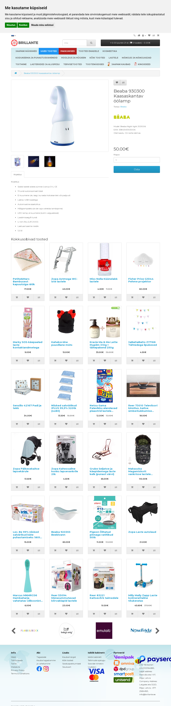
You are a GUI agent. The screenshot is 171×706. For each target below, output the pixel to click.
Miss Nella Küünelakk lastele (104, 280)
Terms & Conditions (20, 673)
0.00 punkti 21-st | (130, 42)
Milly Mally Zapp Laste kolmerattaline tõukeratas (142, 598)
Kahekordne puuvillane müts (61, 343)
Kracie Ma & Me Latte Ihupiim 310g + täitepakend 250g (104, 344)
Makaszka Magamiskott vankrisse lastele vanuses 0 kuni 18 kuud (140, 474)
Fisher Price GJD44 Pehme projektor (141, 280)
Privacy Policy (18, 670)
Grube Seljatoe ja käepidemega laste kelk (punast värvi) (103, 471)
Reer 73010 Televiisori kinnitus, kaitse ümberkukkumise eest (142, 409)
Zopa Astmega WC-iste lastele (64, 280)
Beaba (123, 106)
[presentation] (13, 631)
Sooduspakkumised (71, 663)
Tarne (13, 663)
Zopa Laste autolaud (142, 531)
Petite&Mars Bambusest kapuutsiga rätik (24, 281)
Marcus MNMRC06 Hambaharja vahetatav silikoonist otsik (27, 599)
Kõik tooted (67, 660)
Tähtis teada (17, 660)
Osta (137, 169)
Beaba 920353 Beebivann (60, 533)
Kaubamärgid (69, 657)
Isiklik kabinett (95, 657)
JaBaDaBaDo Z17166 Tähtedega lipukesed (142, 343)
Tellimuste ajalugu (96, 660)
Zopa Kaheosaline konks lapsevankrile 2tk (64, 471)
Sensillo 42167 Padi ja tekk (27, 407)
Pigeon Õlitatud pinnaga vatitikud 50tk (101, 534)
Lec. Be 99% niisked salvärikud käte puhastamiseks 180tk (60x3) (27, 536)
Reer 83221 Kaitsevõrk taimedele (104, 597)
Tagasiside (41, 657)
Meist (13, 657)
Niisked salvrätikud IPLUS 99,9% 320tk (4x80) (64, 408)
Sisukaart (66, 667)
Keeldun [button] (23, 25)
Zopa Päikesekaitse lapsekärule (26, 470)
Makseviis (15, 667)
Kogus (117, 154)
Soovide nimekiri (96, 663)
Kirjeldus (18, 174)
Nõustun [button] (11, 25)
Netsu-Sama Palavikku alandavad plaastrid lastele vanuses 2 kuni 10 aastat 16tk (103, 411)
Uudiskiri (92, 667)
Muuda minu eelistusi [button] (42, 25)
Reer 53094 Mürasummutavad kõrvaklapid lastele (64, 598)
